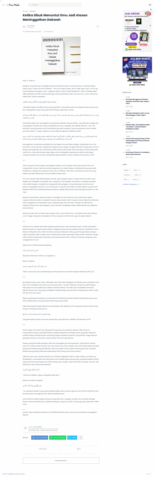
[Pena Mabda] (43, 26)
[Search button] (30, 5)
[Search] (55, 5)
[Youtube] (12, 473)
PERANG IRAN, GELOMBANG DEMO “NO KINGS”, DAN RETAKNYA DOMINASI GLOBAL (137, 127)
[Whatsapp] (15, 473)
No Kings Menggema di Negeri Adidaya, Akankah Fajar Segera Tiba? (137, 101)
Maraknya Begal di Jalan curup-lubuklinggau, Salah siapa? (137, 114)
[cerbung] (127, 175)
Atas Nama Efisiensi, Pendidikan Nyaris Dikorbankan (137, 153)
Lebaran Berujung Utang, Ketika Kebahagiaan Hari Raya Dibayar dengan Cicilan (137, 141)
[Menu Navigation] (3, 5)
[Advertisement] (137, 219)
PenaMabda (36, 474)
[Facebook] (3, 473)
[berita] (137, 170)
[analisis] (126, 170)
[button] (150, 5)
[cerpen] (137, 175)
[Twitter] (9, 473)
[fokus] (126, 180)
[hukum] (135, 180)
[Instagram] (6, 473)
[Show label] (130, 184)
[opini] (128, 97)
